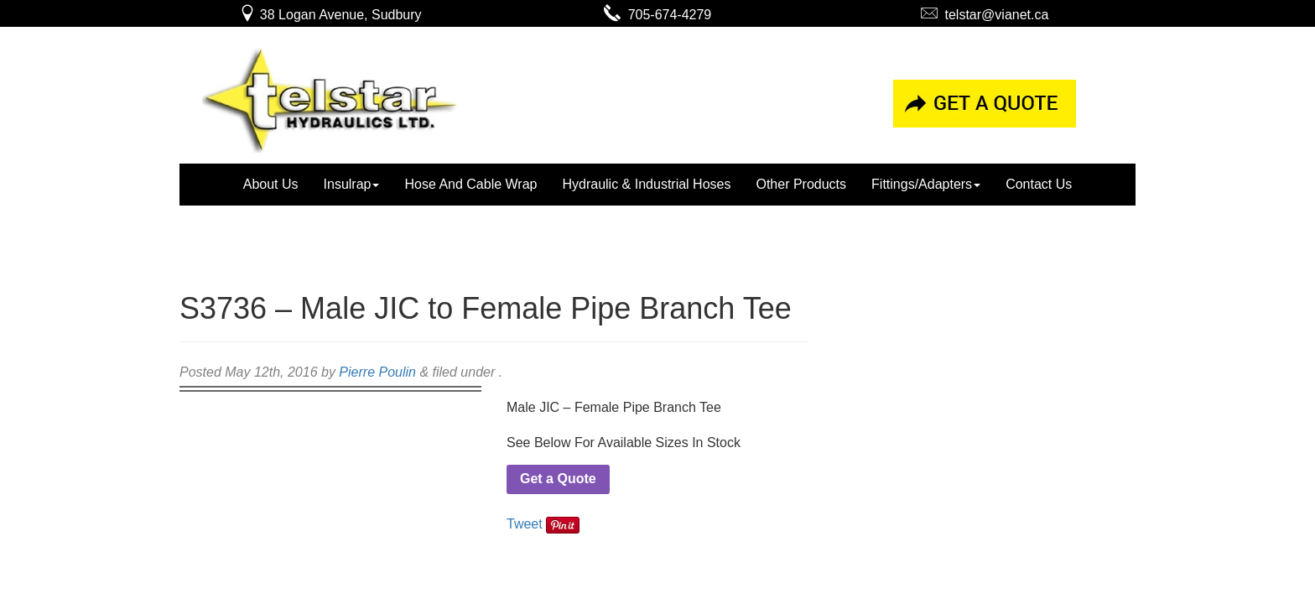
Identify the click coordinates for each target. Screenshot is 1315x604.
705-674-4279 (658, 15)
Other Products (801, 184)
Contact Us (1039, 184)
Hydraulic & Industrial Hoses (646, 184)
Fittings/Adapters (925, 184)
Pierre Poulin (377, 372)
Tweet (525, 524)
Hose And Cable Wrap (470, 184)
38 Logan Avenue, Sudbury (330, 15)
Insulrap (352, 184)
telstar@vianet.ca (985, 15)
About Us (271, 184)
